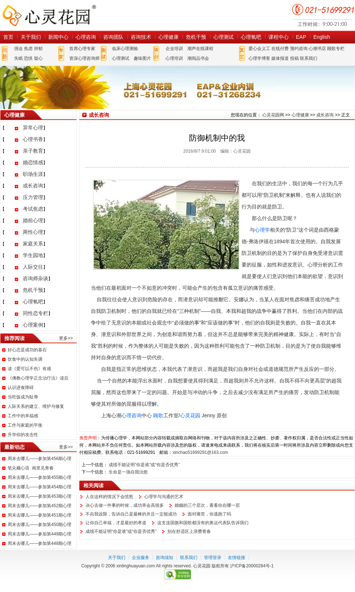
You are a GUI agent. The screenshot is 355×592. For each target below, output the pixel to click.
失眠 (18, 58)
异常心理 (33, 128)
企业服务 (140, 557)
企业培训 (174, 48)
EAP (301, 37)
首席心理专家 (82, 48)
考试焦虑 (33, 209)
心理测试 (223, 37)
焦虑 (28, 48)
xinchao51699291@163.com (200, 452)
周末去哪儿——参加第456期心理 (39, 458)
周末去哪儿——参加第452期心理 (39, 505)
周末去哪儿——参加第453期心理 (39, 496)
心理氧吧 (251, 37)
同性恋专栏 (35, 313)
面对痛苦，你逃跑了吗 (209, 514)
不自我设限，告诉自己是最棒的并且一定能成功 (131, 514)
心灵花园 (190, 415)
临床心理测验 (125, 48)
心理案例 (33, 325)
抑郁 (38, 48)
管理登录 (212, 557)
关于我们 (31, 37)
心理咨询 (86, 37)
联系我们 (308, 58)
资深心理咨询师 (84, 58)
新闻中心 (58, 37)
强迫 (18, 48)
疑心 (38, 58)
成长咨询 (33, 186)
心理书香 (33, 139)
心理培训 (174, 58)
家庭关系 (33, 244)
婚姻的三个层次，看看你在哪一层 (207, 505)
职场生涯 (33, 174)
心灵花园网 (49, 15)
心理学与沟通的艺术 (163, 496)
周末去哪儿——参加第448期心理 (39, 543)
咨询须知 (164, 557)
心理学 (262, 230)
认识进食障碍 (21, 387)
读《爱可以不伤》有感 (29, 368)
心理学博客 (259, 58)
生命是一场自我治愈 (128, 472)
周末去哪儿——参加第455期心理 (39, 477)
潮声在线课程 (200, 48)
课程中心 (278, 37)
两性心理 (33, 232)
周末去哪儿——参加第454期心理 (39, 486)
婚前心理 (33, 220)
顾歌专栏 (335, 48)
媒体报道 (280, 58)
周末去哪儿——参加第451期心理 (39, 515)
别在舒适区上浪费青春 (189, 531)
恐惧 (28, 58)
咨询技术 (141, 37)
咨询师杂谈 (35, 278)
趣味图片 (142, 58)
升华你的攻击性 (23, 434)
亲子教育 (33, 151)
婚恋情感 (33, 162)
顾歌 (158, 415)
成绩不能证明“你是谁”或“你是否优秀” (144, 464)
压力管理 (33, 197)
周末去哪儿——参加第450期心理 (39, 524)
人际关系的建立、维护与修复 (36, 406)
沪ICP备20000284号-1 (251, 565)
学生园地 (33, 255)
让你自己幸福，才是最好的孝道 (115, 522)
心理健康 (168, 37)
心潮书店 (317, 48)
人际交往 (33, 267)
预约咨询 (299, 48)
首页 (8, 37)
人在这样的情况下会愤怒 (109, 496)
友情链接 (236, 557)
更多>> (66, 338)
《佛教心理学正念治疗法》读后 (38, 378)
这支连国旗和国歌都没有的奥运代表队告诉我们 (202, 522)
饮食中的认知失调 (25, 359)
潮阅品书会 (198, 58)
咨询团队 (113, 37)
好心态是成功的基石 (27, 349)
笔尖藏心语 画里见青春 (31, 468)
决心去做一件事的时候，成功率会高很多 (124, 505)
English (321, 37)
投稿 (294, 58)
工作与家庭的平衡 (25, 425)
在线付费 (280, 48)
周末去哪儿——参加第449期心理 (39, 534)
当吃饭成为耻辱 (23, 397)
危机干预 (196, 37)
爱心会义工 (259, 48)
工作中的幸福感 (23, 415)
